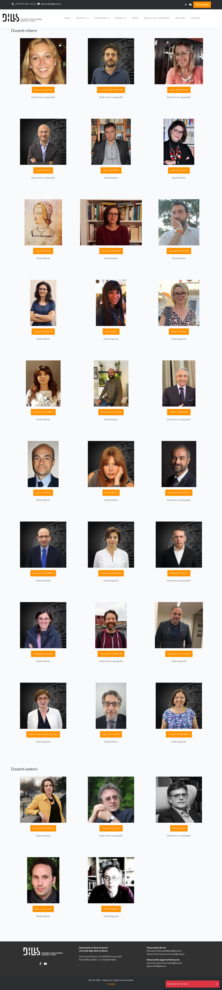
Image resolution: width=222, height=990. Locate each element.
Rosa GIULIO (111, 492)
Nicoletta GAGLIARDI (111, 573)
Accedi (111, 984)
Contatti (195, 18)
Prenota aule (202, 4)
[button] (82, 18)
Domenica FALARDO (43, 412)
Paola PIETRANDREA (43, 828)
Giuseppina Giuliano (43, 653)
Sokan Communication (123, 980)
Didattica (82, 18)
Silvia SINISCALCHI (179, 89)
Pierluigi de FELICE (179, 573)
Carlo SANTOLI (43, 492)
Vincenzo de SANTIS (111, 412)
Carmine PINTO (43, 170)
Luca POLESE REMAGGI (111, 89)
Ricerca (120, 18)
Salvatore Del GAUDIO (179, 653)
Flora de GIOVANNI (111, 250)
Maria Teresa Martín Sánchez (43, 734)
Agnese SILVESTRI (43, 331)
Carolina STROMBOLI (179, 734)
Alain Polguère (111, 908)
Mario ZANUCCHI (111, 734)
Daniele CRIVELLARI (179, 250)
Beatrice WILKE (179, 331)
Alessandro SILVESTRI (111, 653)
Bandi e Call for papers (157, 18)
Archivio (180, 18)
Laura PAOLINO (43, 250)
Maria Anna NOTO (43, 89)
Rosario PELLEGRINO (43, 573)
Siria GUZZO (111, 331)
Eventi (135, 18)
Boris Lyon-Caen (43, 908)
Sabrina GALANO (178, 170)
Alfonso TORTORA (178, 412)
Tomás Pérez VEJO (111, 828)
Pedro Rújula (179, 828)
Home (67, 18)
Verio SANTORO (111, 170)
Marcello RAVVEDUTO (179, 492)
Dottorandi (101, 18)
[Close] (216, 984)
